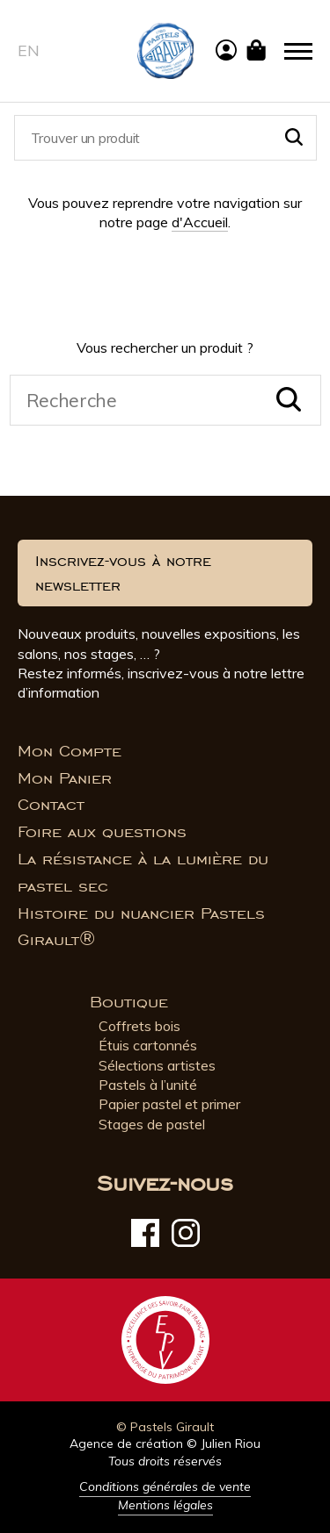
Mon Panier (65, 778)
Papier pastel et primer (169, 1104)
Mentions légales (165, 1505)
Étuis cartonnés (148, 1045)
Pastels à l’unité (148, 1084)
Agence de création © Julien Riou (165, 1443)
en (29, 50)
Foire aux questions (102, 831)
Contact (51, 804)
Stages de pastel (152, 1124)
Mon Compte (69, 751)
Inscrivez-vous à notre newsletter (123, 573)
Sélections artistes (157, 1065)
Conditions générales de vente (165, 1486)
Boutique (129, 1002)
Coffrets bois (139, 1026)
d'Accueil (200, 222)
